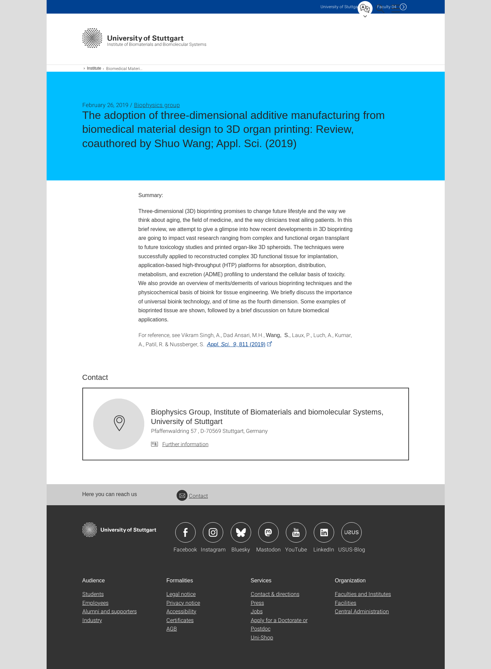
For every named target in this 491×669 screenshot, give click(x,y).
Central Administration (362, 611)
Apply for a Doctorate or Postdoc (279, 624)
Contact (192, 495)
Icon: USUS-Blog (351, 532)
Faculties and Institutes (363, 593)
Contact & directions (275, 593)
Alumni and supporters (109, 611)
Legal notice (181, 593)
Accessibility (181, 611)
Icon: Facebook (185, 532)
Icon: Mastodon (268, 532)
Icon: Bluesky (241, 532)
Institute (94, 68)
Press (257, 602)
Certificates (180, 619)
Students (93, 593)
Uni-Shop (262, 637)
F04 (386, 6)
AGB (171, 628)
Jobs (257, 611)
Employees (95, 602)
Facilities (345, 602)
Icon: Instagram (213, 532)
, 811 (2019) (236, 344)
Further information (185, 443)
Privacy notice (183, 602)
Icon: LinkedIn (324, 532)
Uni (341, 6)
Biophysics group (157, 105)
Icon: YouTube (296, 532)
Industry (92, 619)
